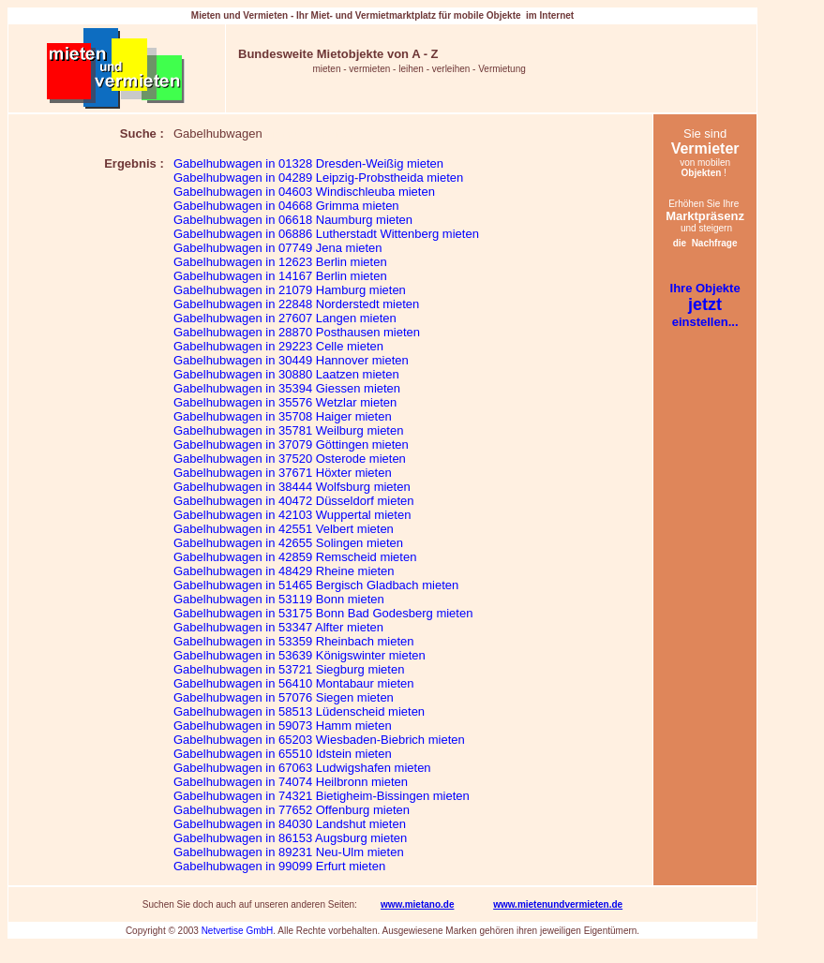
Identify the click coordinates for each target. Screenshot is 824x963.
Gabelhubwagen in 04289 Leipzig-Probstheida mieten (318, 177)
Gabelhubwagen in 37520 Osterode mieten (289, 459)
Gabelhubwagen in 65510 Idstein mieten (282, 754)
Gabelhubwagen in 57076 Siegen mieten (283, 697)
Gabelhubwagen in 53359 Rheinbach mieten (293, 641)
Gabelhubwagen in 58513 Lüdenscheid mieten (299, 711)
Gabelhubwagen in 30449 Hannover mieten (291, 360)
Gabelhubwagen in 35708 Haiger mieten (282, 416)
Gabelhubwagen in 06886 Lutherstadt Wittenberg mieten (326, 234)
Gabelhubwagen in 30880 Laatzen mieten (286, 374)
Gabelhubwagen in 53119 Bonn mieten (278, 599)
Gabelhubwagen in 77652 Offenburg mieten (291, 810)
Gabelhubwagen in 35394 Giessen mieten (286, 388)
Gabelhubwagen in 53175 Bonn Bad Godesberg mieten (322, 613)
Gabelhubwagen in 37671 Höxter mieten (282, 473)
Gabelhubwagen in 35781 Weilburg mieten (288, 430)
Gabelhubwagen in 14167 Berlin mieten (280, 276)
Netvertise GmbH (238, 931)
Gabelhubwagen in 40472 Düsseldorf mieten (293, 501)
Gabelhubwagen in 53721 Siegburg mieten (288, 669)
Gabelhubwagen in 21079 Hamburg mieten (289, 290)
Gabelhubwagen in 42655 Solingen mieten (288, 543)
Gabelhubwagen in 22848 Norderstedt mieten (296, 304)
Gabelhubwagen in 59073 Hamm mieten (282, 726)
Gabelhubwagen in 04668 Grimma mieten (286, 206)
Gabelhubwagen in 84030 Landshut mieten (289, 824)
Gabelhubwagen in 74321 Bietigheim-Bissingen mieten (321, 796)
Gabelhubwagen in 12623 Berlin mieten (280, 262)
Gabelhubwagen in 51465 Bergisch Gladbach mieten (315, 585)
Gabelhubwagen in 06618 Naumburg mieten (292, 220)
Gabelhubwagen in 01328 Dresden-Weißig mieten (308, 163)
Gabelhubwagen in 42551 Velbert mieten (283, 529)
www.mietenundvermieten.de (557, 904)
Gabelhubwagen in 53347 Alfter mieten (278, 627)
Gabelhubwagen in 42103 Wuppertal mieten (292, 515)
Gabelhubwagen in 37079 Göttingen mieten (291, 444)
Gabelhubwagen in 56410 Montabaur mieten (293, 683)
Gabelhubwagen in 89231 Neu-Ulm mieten (288, 852)
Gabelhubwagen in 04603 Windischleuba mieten (304, 192)
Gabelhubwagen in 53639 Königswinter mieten (299, 655)
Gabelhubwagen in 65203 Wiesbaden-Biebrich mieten (319, 740)
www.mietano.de (418, 904)
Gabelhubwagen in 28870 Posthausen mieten (296, 332)
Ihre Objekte (705, 288)
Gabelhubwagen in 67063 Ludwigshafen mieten (302, 768)
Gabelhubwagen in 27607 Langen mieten (285, 318)
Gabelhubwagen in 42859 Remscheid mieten (294, 557)
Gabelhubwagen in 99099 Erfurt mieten (279, 866)
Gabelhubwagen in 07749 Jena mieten (277, 248)
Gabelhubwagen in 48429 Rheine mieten (284, 571)
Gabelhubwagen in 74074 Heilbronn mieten (290, 782)
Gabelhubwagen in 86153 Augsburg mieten (290, 838)
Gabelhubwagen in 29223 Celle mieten (278, 346)
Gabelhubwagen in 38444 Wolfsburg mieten (292, 487)
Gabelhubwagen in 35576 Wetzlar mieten (285, 402)
